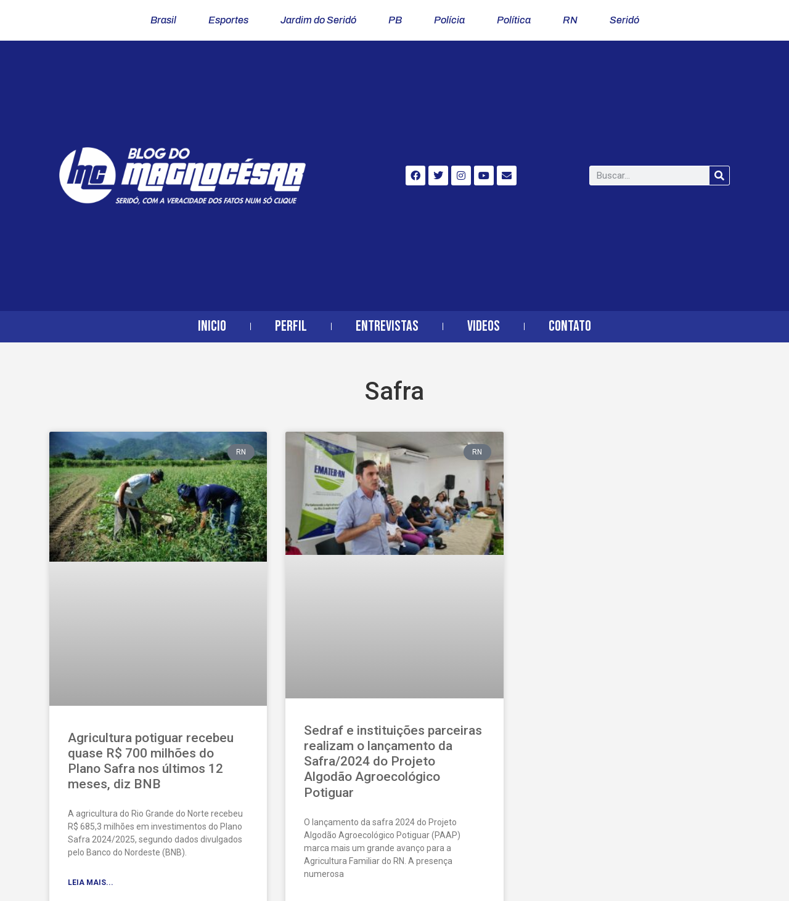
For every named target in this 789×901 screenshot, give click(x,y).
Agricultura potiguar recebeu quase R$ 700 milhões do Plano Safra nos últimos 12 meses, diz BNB (151, 761)
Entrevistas (387, 326)
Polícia (449, 20)
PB (395, 20)
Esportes (228, 20)
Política (514, 20)
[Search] (719, 175)
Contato (570, 326)
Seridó (624, 20)
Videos (483, 326)
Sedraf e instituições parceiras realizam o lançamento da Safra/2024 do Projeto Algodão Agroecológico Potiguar (393, 761)
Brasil (163, 20)
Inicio (212, 326)
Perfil (291, 326)
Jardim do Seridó (318, 20)
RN (570, 20)
